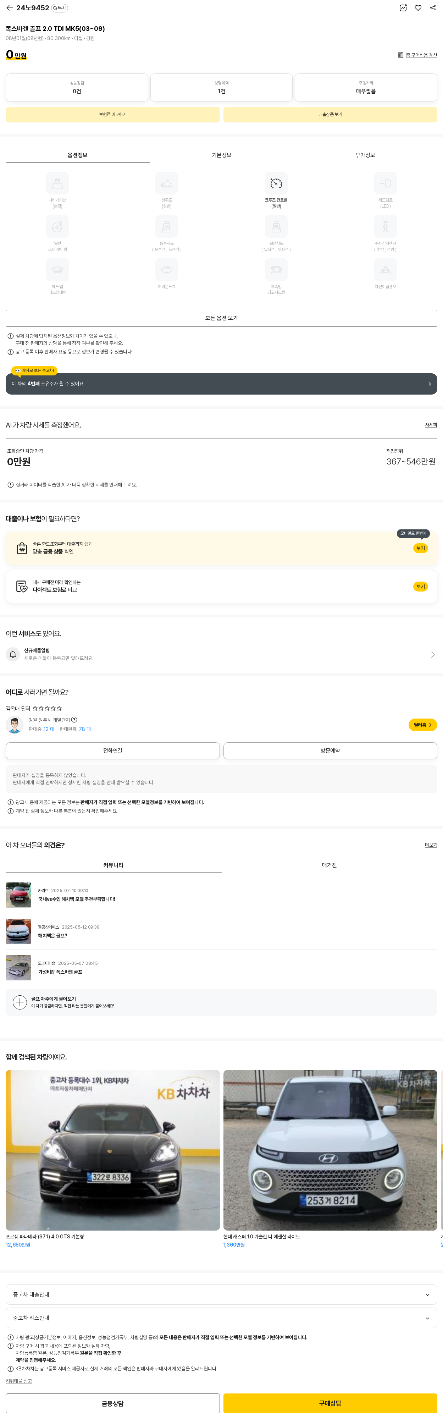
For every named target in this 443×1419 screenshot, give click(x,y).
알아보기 (221, 548)
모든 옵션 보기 (221, 318)
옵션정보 (78, 155)
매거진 (329, 865)
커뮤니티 (113, 865)
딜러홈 (420, 725)
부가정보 (365, 155)
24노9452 (42, 8)
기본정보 (222, 155)
